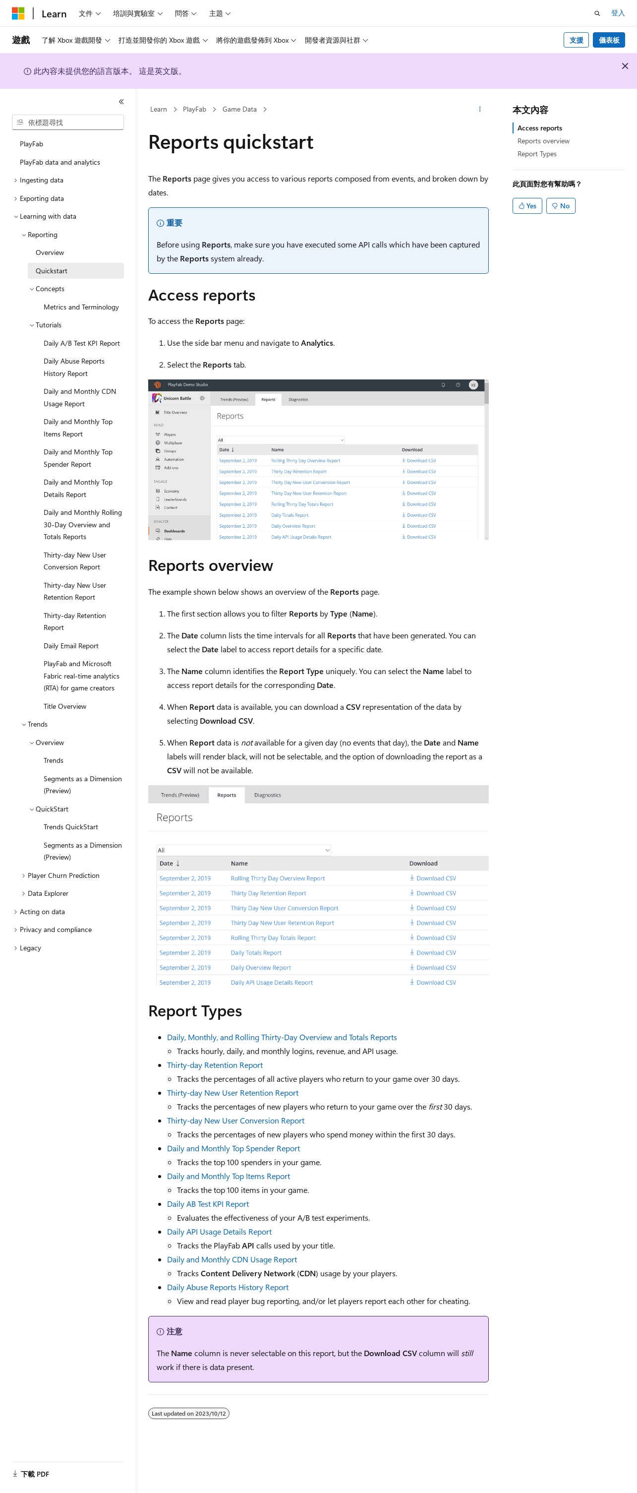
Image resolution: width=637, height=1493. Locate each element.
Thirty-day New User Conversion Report (235, 1120)
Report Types (537, 153)
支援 (576, 40)
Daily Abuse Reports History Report (228, 1287)
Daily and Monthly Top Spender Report (233, 1148)
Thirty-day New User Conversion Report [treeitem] (75, 561)
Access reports (540, 127)
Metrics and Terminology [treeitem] (81, 306)
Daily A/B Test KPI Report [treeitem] (82, 343)
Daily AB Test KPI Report (208, 1203)
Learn (158, 109)
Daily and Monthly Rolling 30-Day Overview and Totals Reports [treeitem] (83, 524)
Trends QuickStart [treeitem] (71, 826)
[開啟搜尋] (597, 13)
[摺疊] (121, 102)
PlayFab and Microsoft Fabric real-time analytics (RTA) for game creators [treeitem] (81, 675)
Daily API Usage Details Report (219, 1231)
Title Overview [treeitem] (65, 706)
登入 (618, 12)
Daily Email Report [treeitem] (71, 645)
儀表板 (609, 40)
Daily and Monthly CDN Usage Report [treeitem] (80, 397)
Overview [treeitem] (50, 252)
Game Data (240, 109)
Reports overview (544, 140)
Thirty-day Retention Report (215, 1064)
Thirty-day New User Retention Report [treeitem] (75, 591)
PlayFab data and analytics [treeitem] (60, 162)
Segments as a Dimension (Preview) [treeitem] (83, 785)
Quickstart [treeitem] (51, 270)
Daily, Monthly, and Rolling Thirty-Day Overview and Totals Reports (282, 1037)
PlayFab (194, 109)
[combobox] (68, 122)
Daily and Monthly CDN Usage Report (232, 1259)
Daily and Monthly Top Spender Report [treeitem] (78, 458)
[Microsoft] (18, 13)
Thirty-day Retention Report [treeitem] (75, 621)
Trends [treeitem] (53, 760)
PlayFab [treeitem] (31, 143)
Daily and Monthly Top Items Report (228, 1176)
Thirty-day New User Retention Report (232, 1092)
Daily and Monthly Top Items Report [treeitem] (78, 427)
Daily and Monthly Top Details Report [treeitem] (78, 488)
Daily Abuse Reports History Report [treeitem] (74, 367)
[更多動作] (480, 110)
